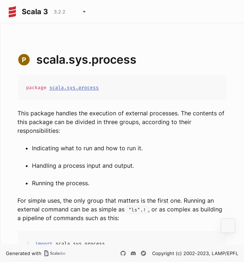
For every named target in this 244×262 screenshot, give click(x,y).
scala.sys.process (74, 87)
